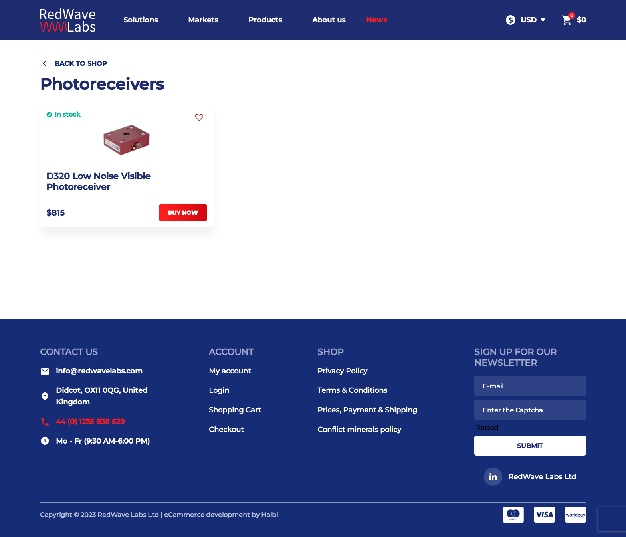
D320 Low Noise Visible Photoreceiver (98, 181)
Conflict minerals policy (359, 429)
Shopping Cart (235, 410)
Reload (487, 428)
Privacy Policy (342, 371)
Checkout (226, 429)
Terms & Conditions (352, 390)
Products (265, 20)
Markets (203, 20)
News (376, 20)
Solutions (140, 20)
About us (328, 20)
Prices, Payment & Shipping (367, 410)
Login (219, 390)
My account (230, 371)
